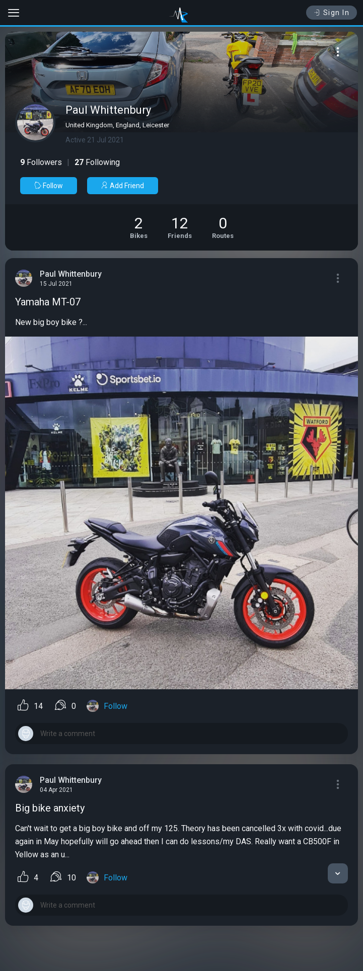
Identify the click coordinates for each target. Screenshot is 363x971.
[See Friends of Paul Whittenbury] (180, 227)
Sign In (331, 13)
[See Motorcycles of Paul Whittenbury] (139, 227)
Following (97, 162)
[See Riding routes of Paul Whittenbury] (223, 227)
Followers (41, 162)
